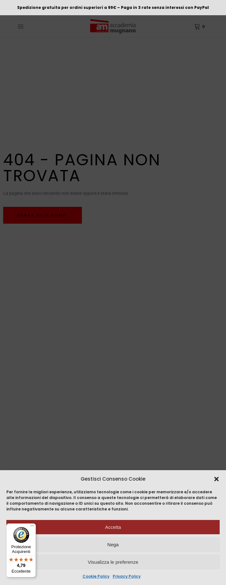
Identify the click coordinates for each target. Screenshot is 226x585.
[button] (216, 479)
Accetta (113, 527)
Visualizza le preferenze (113, 562)
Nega (113, 544)
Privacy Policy (127, 576)
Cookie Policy (96, 576)
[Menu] (32, 527)
